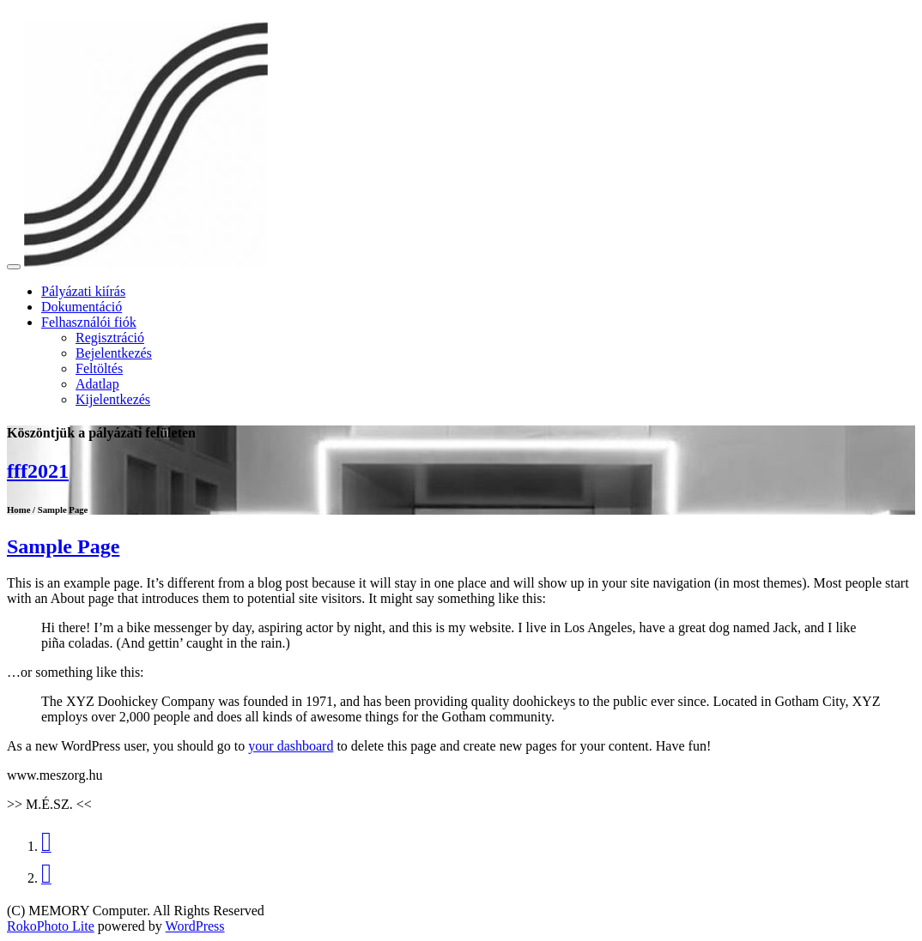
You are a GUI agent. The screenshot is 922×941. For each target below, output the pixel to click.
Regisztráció (110, 337)
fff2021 (38, 471)
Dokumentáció (81, 306)
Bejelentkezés (114, 353)
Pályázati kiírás (83, 291)
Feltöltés (99, 368)
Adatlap (97, 384)
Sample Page (63, 546)
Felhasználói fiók (88, 322)
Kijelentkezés (113, 399)
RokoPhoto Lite (50, 926)
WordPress (195, 926)
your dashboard (290, 746)
